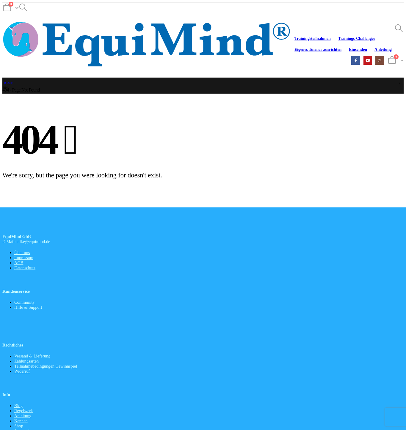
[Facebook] (355, 60)
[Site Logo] (146, 45)
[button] (23, 7)
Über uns (22, 252)
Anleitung (383, 49)
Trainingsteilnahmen (312, 38)
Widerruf (22, 371)
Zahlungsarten (26, 361)
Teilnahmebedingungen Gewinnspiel (45, 366)
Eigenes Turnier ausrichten (317, 49)
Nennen (21, 420)
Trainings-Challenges (356, 38)
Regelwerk (23, 410)
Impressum (23, 257)
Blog (18, 405)
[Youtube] (367, 60)
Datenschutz (24, 267)
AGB (18, 262)
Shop (18, 425)
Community (24, 302)
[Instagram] (379, 60)
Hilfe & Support (28, 307)
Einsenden (358, 49)
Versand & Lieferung (32, 356)
